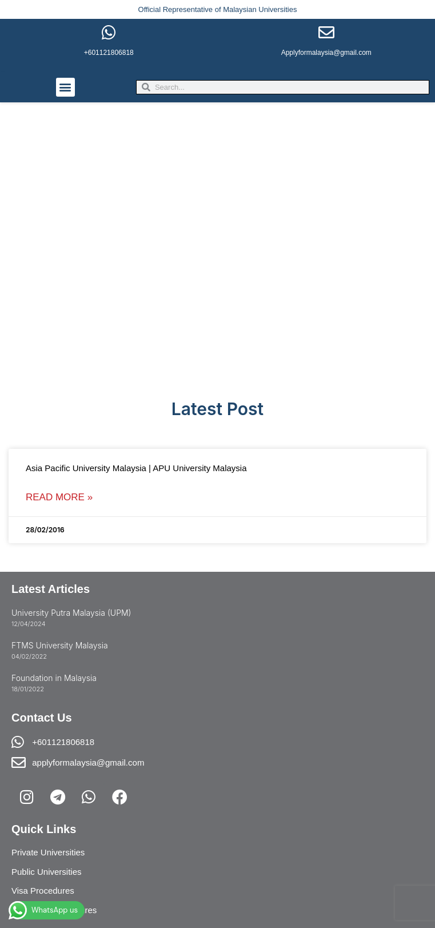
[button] (65, 87)
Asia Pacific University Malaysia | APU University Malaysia (136, 468)
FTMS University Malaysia (59, 645)
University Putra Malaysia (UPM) (71, 613)
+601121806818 (109, 53)
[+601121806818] (109, 33)
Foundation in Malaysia (54, 678)
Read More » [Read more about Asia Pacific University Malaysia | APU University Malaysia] (59, 497)
